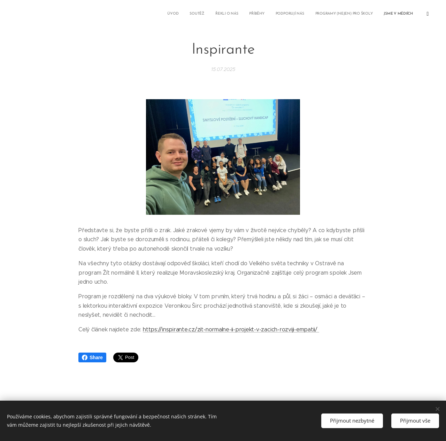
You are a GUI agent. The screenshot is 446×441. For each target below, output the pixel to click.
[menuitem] (333, 14)
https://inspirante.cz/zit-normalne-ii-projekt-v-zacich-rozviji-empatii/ (231, 329)
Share (92, 357)
